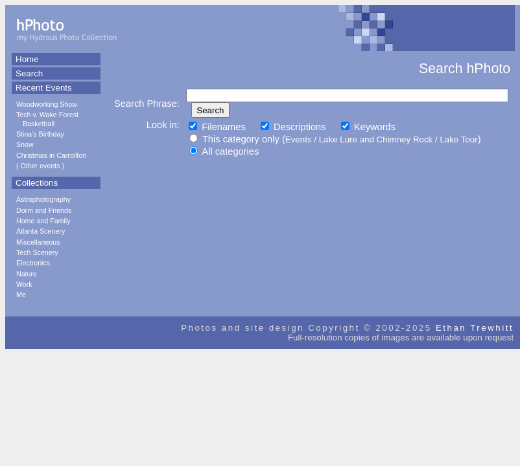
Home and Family (43, 221)
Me (21, 294)
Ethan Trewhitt (475, 328)
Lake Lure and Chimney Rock (376, 139)
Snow (25, 144)
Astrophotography (43, 199)
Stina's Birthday (40, 134)
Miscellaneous (38, 242)
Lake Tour (458, 139)
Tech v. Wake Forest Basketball (47, 119)
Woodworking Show (46, 104)
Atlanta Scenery (40, 231)
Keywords (368, 127)
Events (298, 139)
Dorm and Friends (43, 210)
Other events (40, 166)
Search (29, 73)
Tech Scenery (37, 252)
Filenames (217, 127)
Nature (26, 274)
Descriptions (293, 127)
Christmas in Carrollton (51, 155)
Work (24, 284)
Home (27, 59)
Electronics (33, 263)
